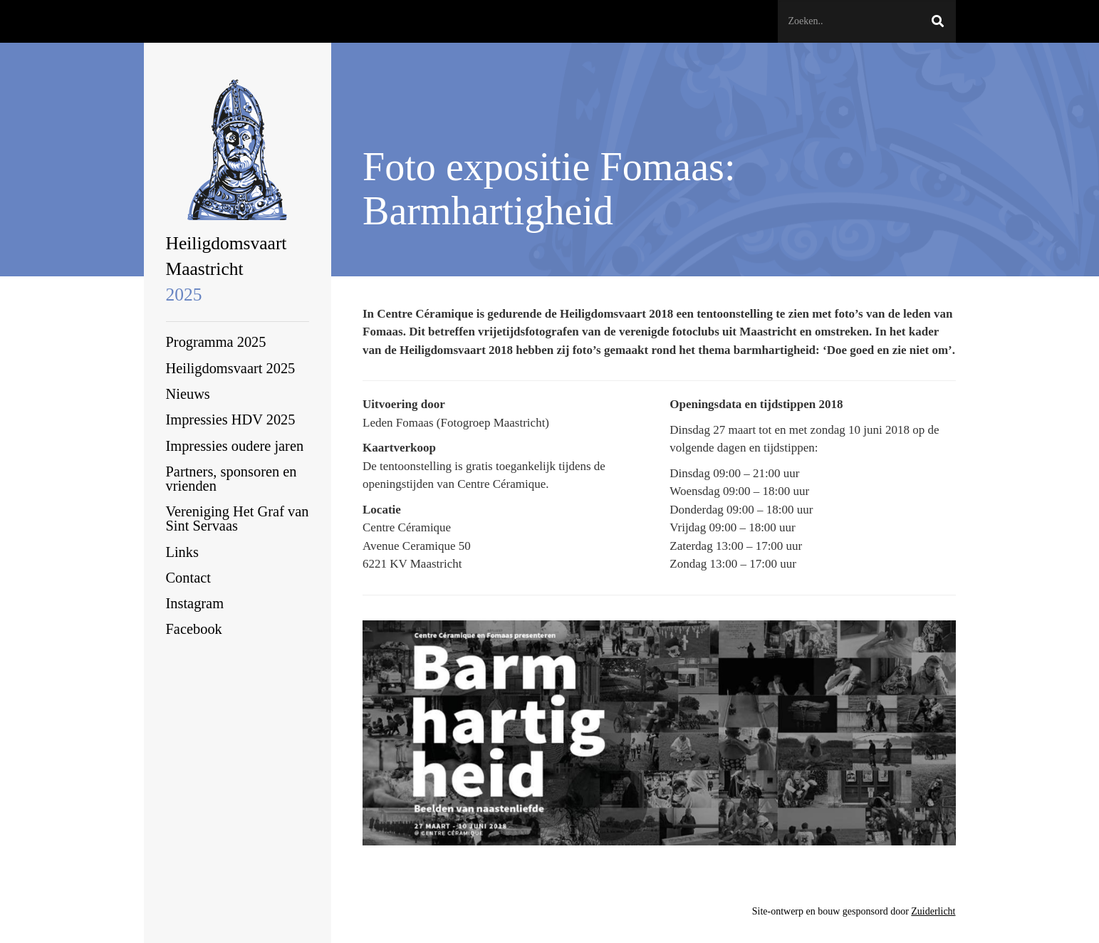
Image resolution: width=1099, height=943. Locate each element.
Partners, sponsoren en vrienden (231, 479)
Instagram (195, 603)
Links (182, 552)
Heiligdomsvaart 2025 (231, 368)
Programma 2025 (216, 342)
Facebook (194, 629)
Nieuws (188, 394)
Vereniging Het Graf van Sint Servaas (237, 518)
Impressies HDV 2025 (231, 419)
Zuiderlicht (933, 911)
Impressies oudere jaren (235, 446)
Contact (188, 577)
